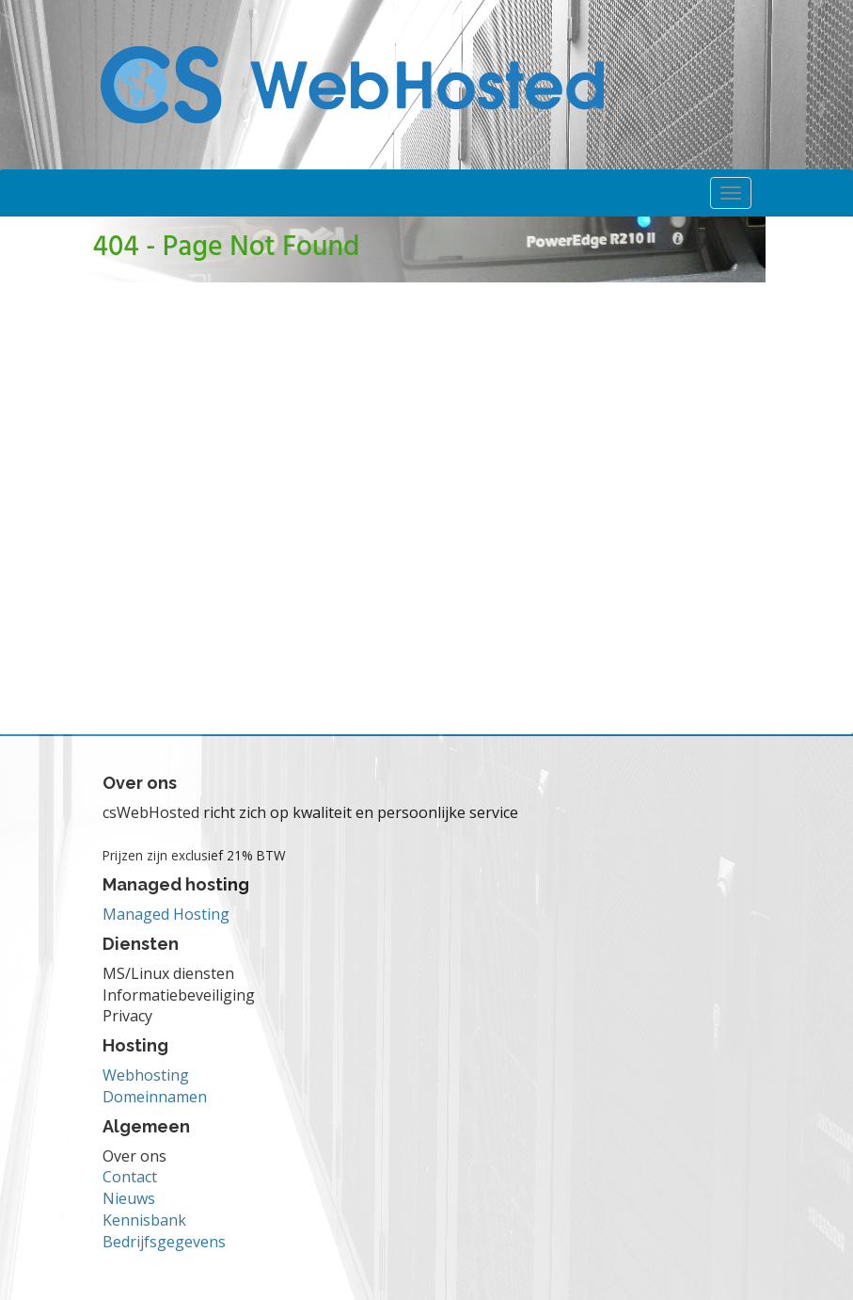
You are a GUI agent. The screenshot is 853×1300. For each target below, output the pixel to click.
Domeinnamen (155, 1096)
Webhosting (146, 1075)
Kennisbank (144, 1220)
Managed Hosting (166, 914)
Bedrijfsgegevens (164, 1241)
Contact (130, 1176)
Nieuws (129, 1198)
